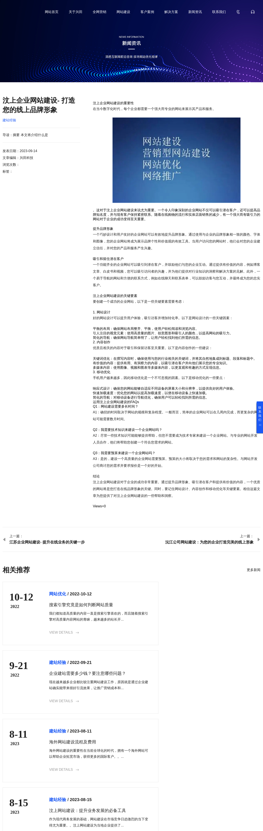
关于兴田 (75, 12)
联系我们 (219, 12)
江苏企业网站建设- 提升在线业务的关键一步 (47, 542)
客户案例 (147, 12)
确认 (248, 788)
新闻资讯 (195, 12)
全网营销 (99, 12)
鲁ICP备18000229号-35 (76, 821)
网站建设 (123, 12)
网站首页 (51, 12)
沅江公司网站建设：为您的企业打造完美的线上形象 (209, 542)
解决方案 (171, 12)
